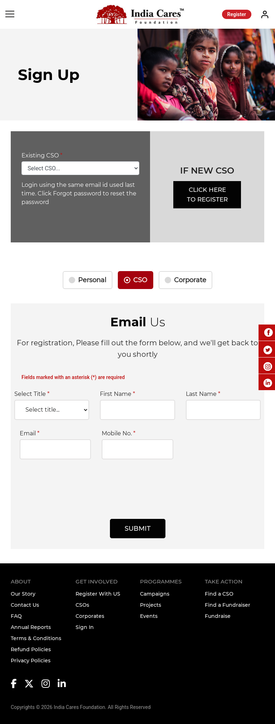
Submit (138, 529)
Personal (92, 280)
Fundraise (218, 616)
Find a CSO (219, 594)
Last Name (203, 394)
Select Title (31, 394)
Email (29, 433)
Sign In (85, 627)
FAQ (16, 616)
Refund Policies (31, 649)
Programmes (161, 581)
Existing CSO (41, 155)
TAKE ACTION (223, 581)
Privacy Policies (30, 660)
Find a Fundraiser (227, 605)
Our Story (23, 594)
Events (149, 616)
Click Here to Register (207, 194)
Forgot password (77, 193)
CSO (140, 280)
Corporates (90, 616)
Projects (150, 605)
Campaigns (154, 594)
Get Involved (96, 581)
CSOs (82, 605)
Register (236, 14)
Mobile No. (118, 433)
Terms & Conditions (36, 638)
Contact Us (25, 605)
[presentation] (74, 487)
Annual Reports (31, 627)
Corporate (190, 280)
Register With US (98, 594)
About (21, 581)
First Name (117, 394)
